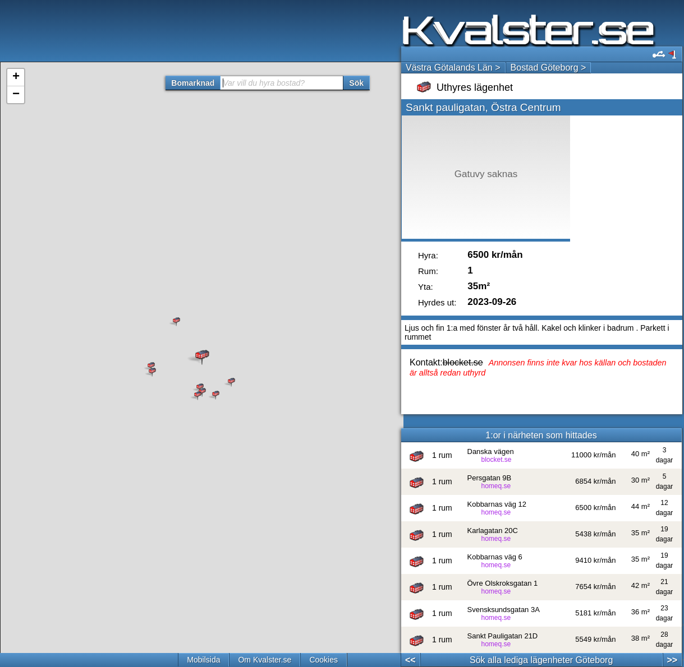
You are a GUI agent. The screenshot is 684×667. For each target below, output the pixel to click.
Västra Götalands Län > (453, 67)
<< (410, 660)
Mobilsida (203, 659)
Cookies (323, 659)
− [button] (16, 94)
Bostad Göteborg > (548, 67)
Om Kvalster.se (264, 659)
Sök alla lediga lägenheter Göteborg (541, 660)
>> (672, 660)
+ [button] (16, 77)
